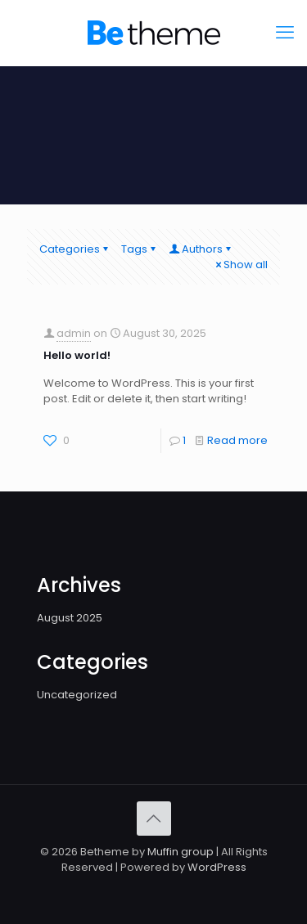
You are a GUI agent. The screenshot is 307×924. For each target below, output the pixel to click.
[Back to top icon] (154, 818)
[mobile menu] (285, 33)
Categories (75, 249)
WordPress (216, 867)
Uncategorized (77, 694)
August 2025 (69, 618)
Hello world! (77, 355)
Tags (139, 249)
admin (73, 333)
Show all (240, 264)
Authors (201, 249)
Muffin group (180, 851)
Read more (237, 440)
